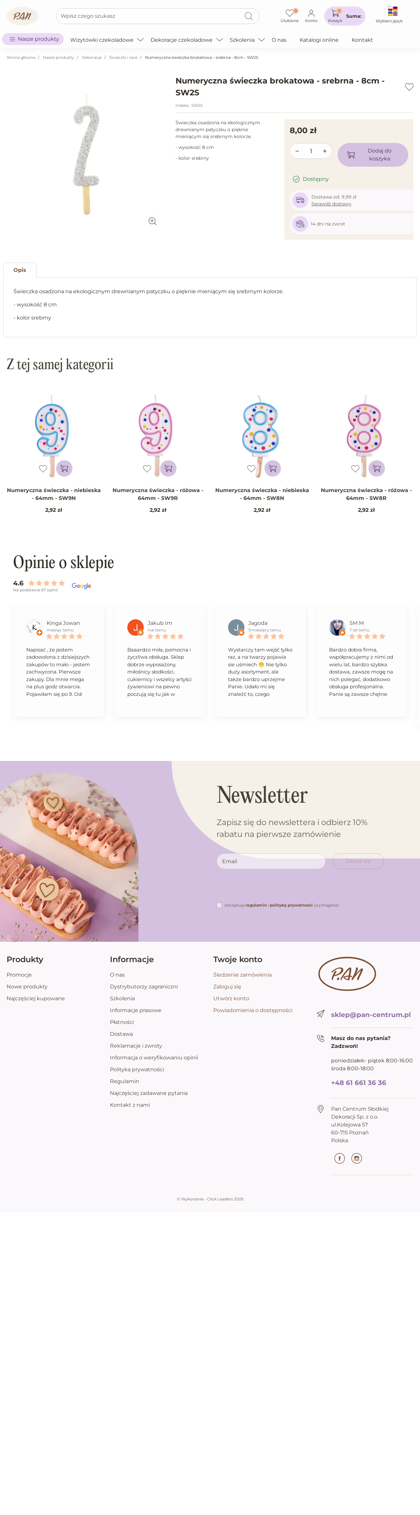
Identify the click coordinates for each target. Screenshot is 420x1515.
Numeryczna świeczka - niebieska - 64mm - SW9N (54, 494)
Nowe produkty (27, 986)
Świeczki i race (123, 57)
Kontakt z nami (130, 1105)
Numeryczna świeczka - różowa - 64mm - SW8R (366, 494)
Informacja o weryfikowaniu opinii (154, 1057)
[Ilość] (311, 151)
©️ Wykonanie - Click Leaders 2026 (210, 1198)
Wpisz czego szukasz (88, 16)
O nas (117, 975)
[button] (345, 16)
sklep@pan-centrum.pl (371, 1015)
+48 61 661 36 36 (358, 1083)
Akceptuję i (281, 905)
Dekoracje (92, 57)
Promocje (19, 975)
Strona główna (21, 57)
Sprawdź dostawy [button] (331, 204)
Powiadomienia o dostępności (252, 1010)
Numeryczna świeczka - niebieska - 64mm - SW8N (262, 494)
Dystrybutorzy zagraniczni (144, 986)
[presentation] (266, 888)
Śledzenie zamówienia (242, 975)
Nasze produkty (58, 57)
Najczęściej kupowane (36, 998)
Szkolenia (122, 998)
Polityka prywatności (137, 1069)
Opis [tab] (19, 270)
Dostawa (121, 1034)
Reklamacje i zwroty (136, 1046)
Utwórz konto (231, 998)
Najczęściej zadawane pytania (149, 1093)
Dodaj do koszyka (369, 155)
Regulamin (124, 1081)
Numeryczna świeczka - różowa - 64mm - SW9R (158, 494)
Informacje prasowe (135, 1010)
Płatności (122, 1022)
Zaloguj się (227, 986)
